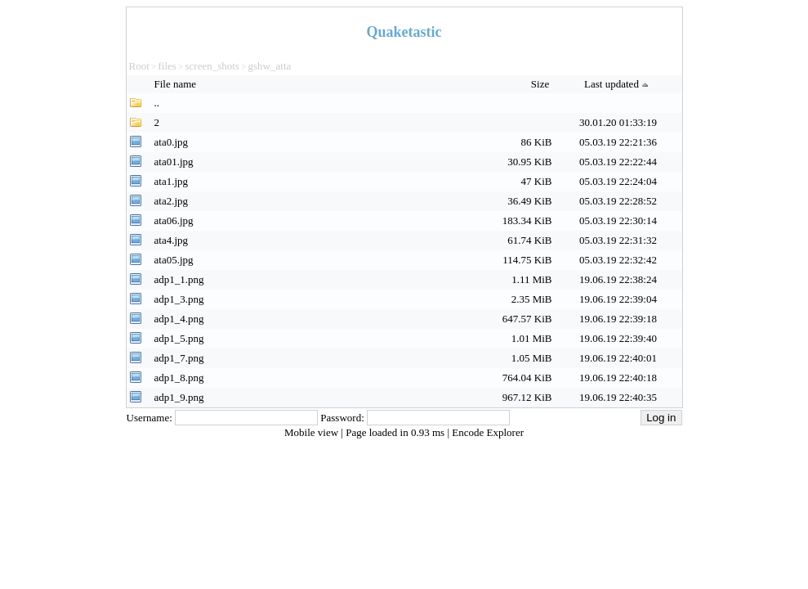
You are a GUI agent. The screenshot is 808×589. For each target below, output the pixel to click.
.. (157, 103)
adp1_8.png (179, 377)
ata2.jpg (171, 201)
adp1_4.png (179, 318)
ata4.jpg (171, 240)
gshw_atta (270, 66)
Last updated (618, 84)
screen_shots (212, 66)
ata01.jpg (174, 161)
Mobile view (312, 432)
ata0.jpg (171, 142)
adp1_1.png (179, 279)
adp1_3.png (179, 299)
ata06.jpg (174, 220)
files (167, 66)
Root (139, 66)
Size (541, 84)
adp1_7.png (179, 358)
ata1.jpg (171, 181)
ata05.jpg (174, 260)
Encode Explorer (488, 432)
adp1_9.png (179, 397)
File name (176, 84)
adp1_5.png (179, 338)
